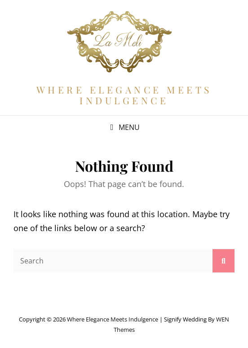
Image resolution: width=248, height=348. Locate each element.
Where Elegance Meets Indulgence (124, 95)
